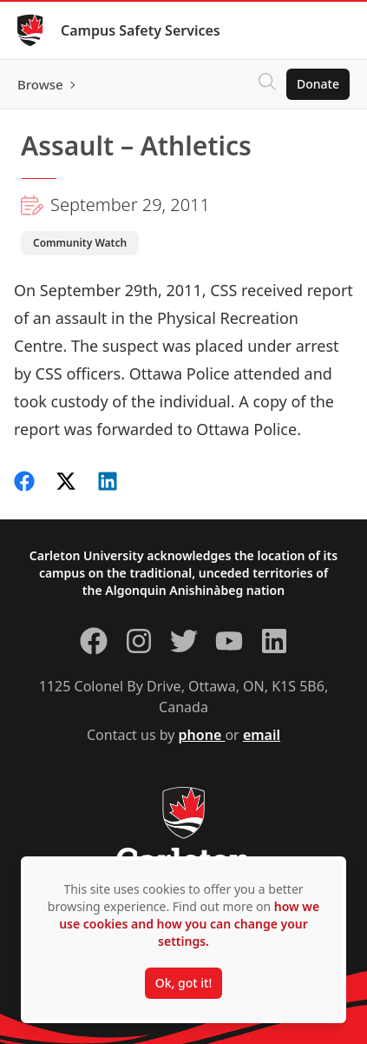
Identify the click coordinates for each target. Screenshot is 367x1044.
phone (202, 734)
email (261, 734)
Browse (40, 84)
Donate (318, 84)
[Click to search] (267, 84)
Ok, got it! (183, 983)
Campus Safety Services (140, 30)
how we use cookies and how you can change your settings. (189, 923)
